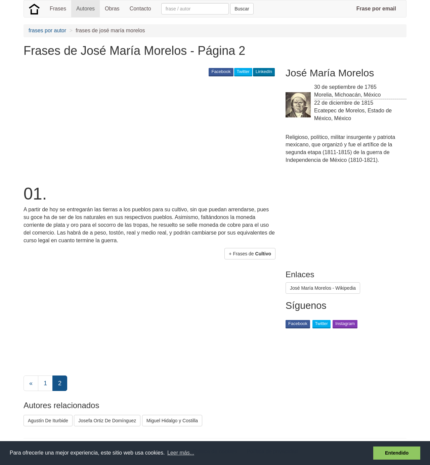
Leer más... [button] (180, 453)
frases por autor (47, 30)
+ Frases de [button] (250, 253)
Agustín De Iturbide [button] (48, 420)
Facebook (220, 71)
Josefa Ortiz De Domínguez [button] (107, 420)
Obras (112, 8)
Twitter (243, 71)
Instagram (345, 323)
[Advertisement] (146, 130)
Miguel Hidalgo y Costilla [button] (172, 420)
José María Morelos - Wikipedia (323, 288)
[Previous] (31, 383)
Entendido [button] (396, 453)
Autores (85, 8)
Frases (58, 8)
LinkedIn (264, 71)
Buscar (241, 8)
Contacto (140, 8)
